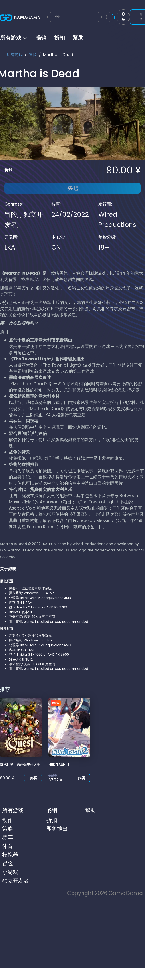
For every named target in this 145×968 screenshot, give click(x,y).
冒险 (33, 54)
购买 (33, 778)
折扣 (59, 37)
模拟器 (10, 854)
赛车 (7, 837)
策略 (7, 828)
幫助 (78, 37)
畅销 (41, 37)
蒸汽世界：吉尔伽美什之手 (20, 764)
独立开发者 (15, 880)
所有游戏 (14, 37)
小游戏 (10, 872)
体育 (7, 846)
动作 (7, 820)
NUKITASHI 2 (58, 764)
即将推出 (57, 828)
